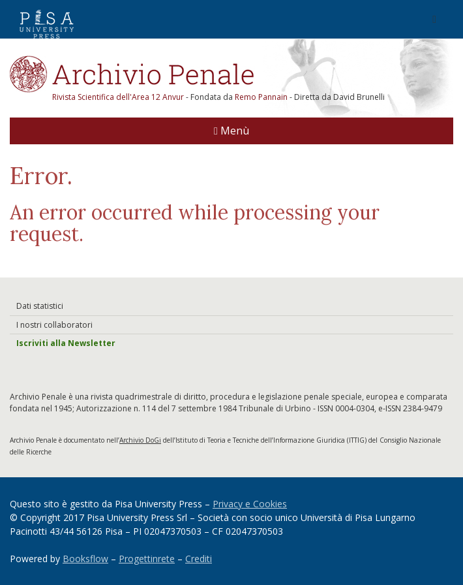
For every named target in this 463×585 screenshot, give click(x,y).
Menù (231, 130)
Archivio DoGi (140, 440)
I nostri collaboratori (54, 324)
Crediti (198, 558)
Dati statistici (39, 305)
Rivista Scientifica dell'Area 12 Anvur (119, 97)
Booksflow (85, 558)
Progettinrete (147, 558)
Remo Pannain (261, 97)
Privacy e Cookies (250, 504)
